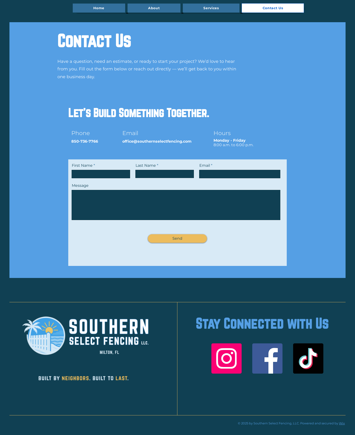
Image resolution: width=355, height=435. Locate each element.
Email (204, 165)
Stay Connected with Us (262, 323)
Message (80, 186)
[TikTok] (308, 358)
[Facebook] (267, 358)
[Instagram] (226, 358)
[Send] (177, 238)
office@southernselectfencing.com (157, 141)
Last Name (146, 165)
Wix (342, 423)
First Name (82, 165)
